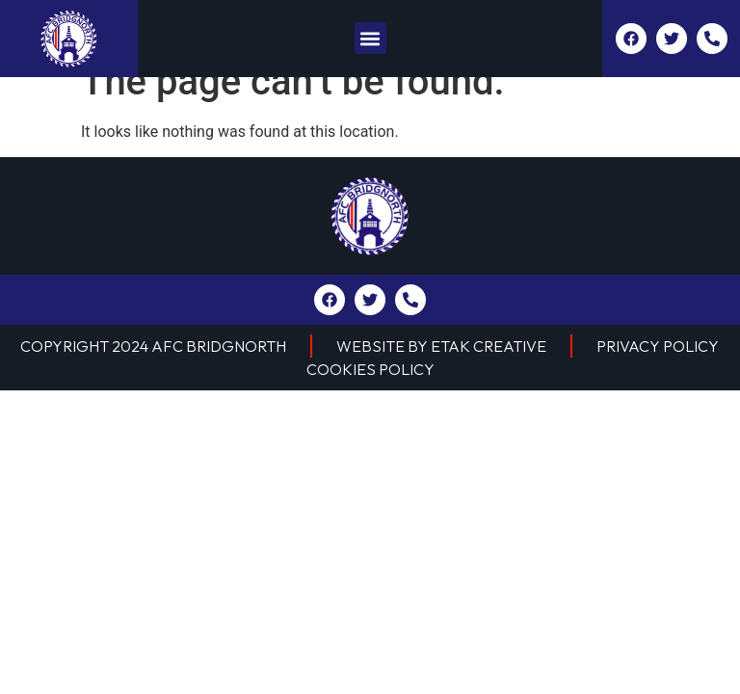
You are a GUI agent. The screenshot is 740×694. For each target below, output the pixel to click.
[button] (370, 38)
